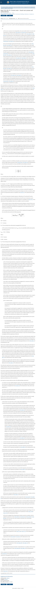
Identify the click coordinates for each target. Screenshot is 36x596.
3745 (13, 13)
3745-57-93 (5, 513)
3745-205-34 (17, 385)
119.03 (16, 18)
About (22, 588)
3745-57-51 (24, 531)
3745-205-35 (32, 340)
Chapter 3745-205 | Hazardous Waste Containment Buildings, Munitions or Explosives (17, 14)
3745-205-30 (18, 32)
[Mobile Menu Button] (1, 2)
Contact (19, 588)
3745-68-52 (18, 536)
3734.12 (8, 578)
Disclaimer (14, 588)
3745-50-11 (22, 192)
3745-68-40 (13, 536)
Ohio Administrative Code (6, 13)
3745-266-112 (25, 542)
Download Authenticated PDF (24, 18)
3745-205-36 (23, 32)
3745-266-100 (19, 542)
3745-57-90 (30, 511)
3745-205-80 (28, 516)
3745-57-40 (19, 531)
